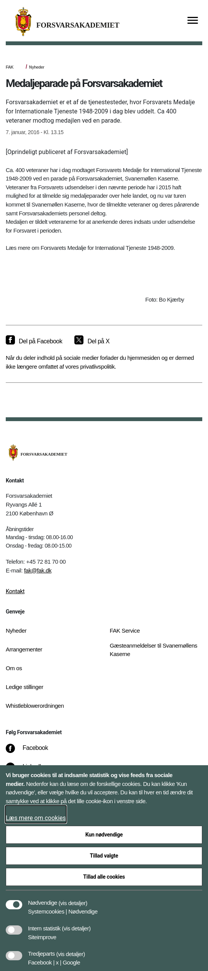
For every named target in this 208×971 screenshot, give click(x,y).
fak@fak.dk (38, 570)
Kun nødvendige (104, 835)
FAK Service (125, 630)
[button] (73, 899)
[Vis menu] (192, 21)
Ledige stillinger (24, 687)
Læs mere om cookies (36, 818)
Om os (14, 668)
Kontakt (15, 591)
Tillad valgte (104, 856)
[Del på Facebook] (34, 341)
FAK (9, 67)
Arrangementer (24, 649)
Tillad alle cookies (104, 877)
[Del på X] (91, 341)
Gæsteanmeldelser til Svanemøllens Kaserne (153, 650)
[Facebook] (32, 751)
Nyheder (36, 67)
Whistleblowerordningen (35, 705)
